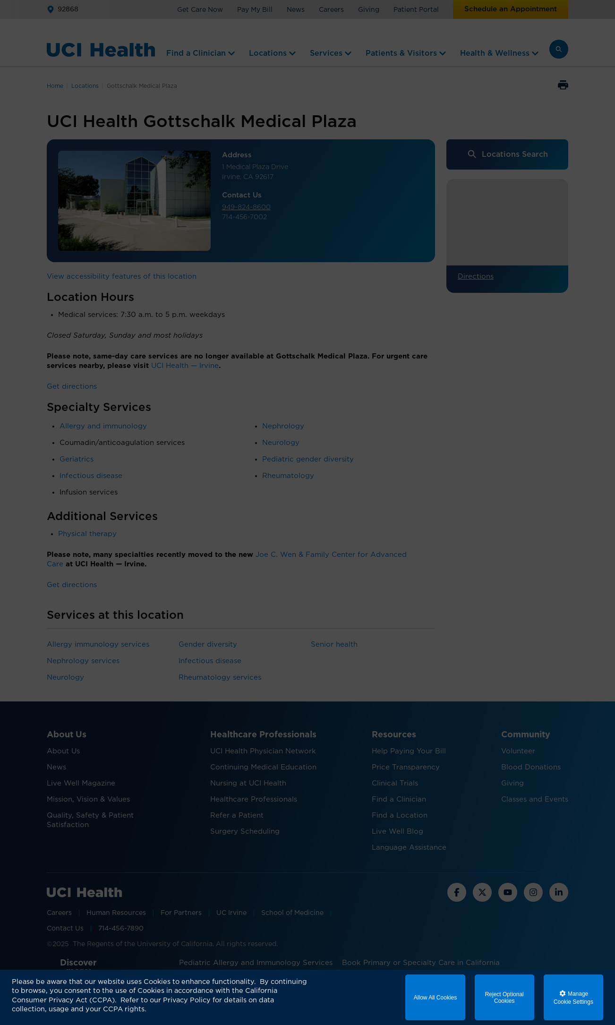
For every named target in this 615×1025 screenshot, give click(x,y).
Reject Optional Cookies (504, 997)
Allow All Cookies (435, 997)
